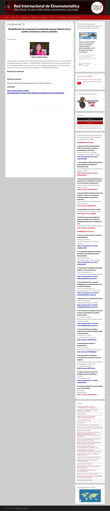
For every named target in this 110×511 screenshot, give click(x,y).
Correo (52, 17)
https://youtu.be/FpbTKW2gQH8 (87, 189)
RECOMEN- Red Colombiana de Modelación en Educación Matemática (89, 477)
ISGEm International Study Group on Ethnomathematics (87, 460)
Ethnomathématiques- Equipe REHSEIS (88, 425)
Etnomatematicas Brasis (84, 430)
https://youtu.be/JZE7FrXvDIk (86, 368)
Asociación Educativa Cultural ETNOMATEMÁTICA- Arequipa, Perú (87, 407)
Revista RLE (25, 17)
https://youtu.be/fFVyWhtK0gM (86, 352)
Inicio (6, 17)
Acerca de (15, 17)
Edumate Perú (81, 422)
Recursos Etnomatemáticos (84, 480)
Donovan (25, 508)
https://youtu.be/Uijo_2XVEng (86, 228)
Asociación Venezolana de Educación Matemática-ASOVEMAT (87, 410)
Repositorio (35, 17)
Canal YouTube (61, 17)
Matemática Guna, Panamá (84, 464)
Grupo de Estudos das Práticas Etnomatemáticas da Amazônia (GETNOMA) (89, 450)
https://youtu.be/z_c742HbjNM (86, 213)
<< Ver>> (99, 128)
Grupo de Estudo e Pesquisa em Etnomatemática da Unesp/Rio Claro (87, 447)
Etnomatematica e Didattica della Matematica (90, 427)
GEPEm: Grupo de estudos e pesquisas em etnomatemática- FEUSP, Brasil (89, 443)
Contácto (44, 17)
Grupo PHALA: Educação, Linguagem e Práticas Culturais (88, 454)
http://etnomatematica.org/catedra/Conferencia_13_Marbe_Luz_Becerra (29, 83)
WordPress (18, 508)
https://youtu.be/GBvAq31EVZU (86, 206)
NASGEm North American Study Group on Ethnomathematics (88, 467)
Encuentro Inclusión (74, 17)
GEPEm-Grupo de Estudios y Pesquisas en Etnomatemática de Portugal (89, 439)
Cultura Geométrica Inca (84, 420)
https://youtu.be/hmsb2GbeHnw (87, 394)
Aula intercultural (82, 414)
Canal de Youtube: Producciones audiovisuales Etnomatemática (86, 417)
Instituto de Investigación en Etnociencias (88, 457)
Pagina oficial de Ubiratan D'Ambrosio (87, 474)
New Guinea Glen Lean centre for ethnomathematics (86, 470)
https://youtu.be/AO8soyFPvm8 (86, 339)
